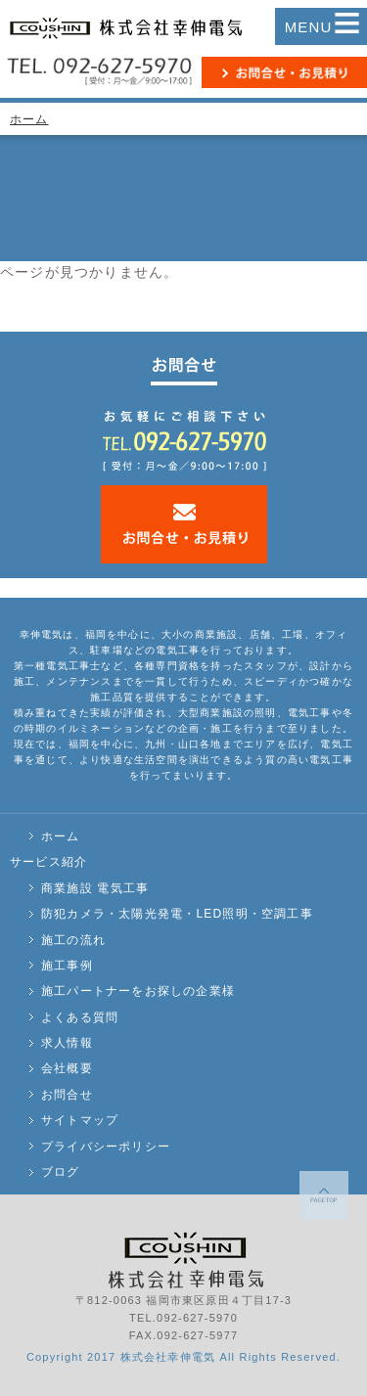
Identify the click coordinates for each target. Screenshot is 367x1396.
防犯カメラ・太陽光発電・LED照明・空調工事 (177, 914)
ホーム (29, 119)
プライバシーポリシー (105, 1146)
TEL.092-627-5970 (183, 1318)
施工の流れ (73, 940)
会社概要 (67, 1068)
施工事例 (67, 965)
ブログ (60, 1172)
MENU (323, 26)
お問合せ (67, 1095)
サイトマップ (79, 1120)
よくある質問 (79, 1017)
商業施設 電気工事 (95, 888)
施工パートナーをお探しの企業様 (138, 991)
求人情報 (67, 1043)
